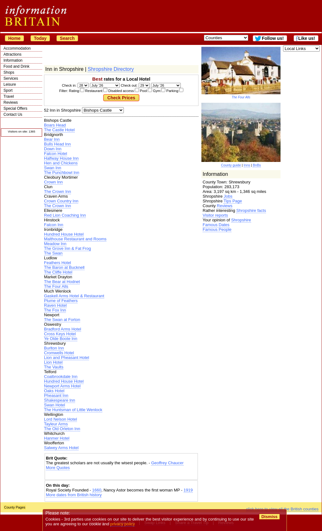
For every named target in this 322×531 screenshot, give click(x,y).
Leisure (9, 84)
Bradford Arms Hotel (62, 329)
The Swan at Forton (62, 319)
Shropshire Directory (111, 69)
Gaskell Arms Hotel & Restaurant (74, 295)
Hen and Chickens (61, 163)
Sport (8, 90)
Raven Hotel (55, 305)
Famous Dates (216, 224)
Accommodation (17, 48)
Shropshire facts (251, 210)
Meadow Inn (55, 243)
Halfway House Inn (61, 158)
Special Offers (15, 108)
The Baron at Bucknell (64, 267)
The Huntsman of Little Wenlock (73, 409)
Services (10, 78)
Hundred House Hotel (64, 234)
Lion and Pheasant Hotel (66, 357)
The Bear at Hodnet (62, 281)
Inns (247, 165)
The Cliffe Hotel (58, 272)
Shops (8, 72)
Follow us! (273, 38)
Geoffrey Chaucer (167, 462)
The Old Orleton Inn (62, 428)
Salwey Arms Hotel (61, 447)
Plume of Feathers (61, 300)
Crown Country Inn (61, 201)
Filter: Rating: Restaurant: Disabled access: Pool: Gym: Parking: (121, 91)
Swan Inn (52, 167)
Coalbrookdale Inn (61, 376)
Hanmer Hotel (56, 438)
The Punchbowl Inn (61, 172)
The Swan (53, 253)
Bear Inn (52, 139)
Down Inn (52, 148)
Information (12, 60)
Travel (8, 96)
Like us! (306, 38)
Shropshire (241, 220)
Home (14, 38)
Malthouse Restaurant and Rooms (75, 239)
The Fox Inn (55, 310)
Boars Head (55, 125)
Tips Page (233, 201)
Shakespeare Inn (59, 400)
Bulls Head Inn (57, 144)
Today (40, 38)
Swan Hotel (54, 405)
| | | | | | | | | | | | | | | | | (103, 110)
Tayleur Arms (56, 424)
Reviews (10, 102)
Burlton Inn (54, 348)
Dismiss (269, 516)
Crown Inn (53, 182)
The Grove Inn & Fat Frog (67, 248)
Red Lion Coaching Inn (65, 215)
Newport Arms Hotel (62, 386)
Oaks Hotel (54, 390)
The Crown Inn (57, 191)
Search (67, 38)
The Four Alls (56, 286)
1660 (96, 490)
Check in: (69, 85)
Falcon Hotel (55, 153)
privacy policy (122, 524)
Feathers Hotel (57, 262)
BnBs (257, 165)
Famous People (217, 229)
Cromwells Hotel (59, 352)
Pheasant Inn (56, 395)
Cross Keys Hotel (60, 333)
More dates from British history (74, 494)
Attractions (12, 54)
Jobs (228, 196)
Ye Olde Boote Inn (60, 338)
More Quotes (58, 467)
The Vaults (53, 367)
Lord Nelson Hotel (60, 419)
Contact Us (12, 114)
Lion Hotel (53, 362)
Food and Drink (16, 66)
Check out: (129, 85)
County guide (231, 165)
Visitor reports (215, 215)
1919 (188, 490)
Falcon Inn (53, 224)
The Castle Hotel (59, 129)
